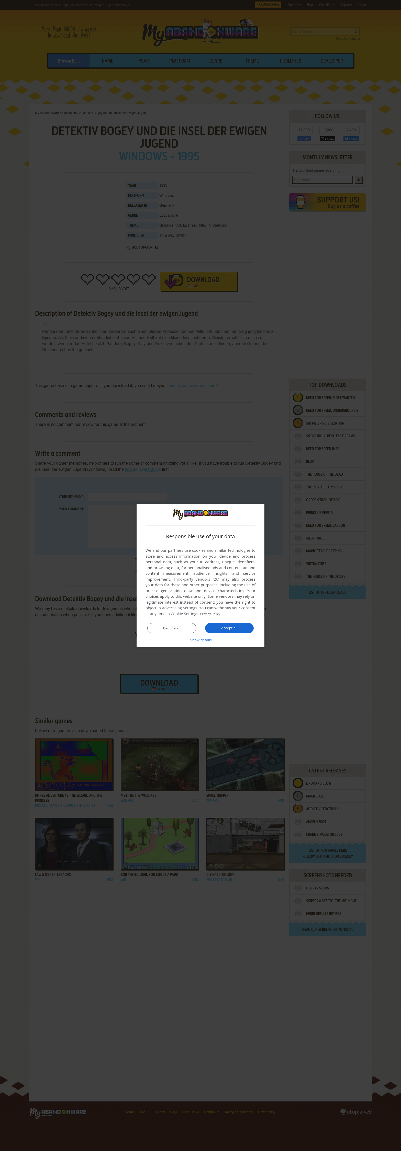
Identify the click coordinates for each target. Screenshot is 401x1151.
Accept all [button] (229, 627)
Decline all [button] (172, 628)
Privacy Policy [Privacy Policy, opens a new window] (212, 613)
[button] (200, 640)
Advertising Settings (179, 607)
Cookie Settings (184, 613)
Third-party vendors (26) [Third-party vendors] (196, 579)
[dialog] (200, 575)
